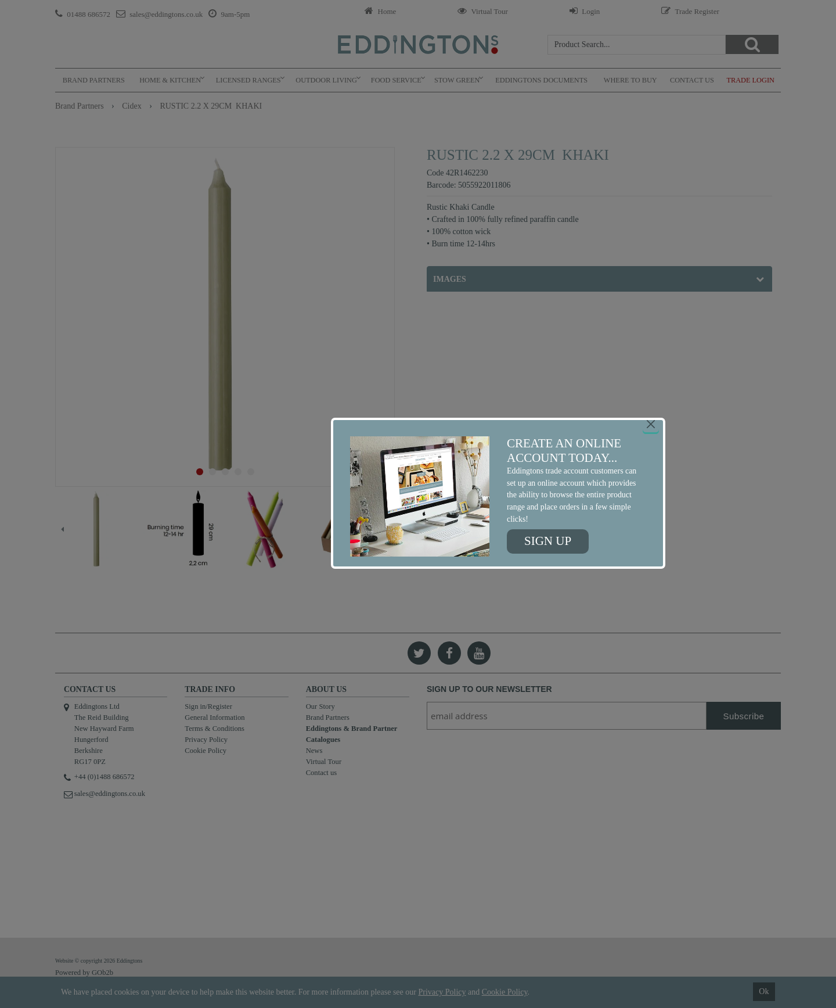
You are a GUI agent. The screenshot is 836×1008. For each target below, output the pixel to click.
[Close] (651, 424)
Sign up (547, 541)
